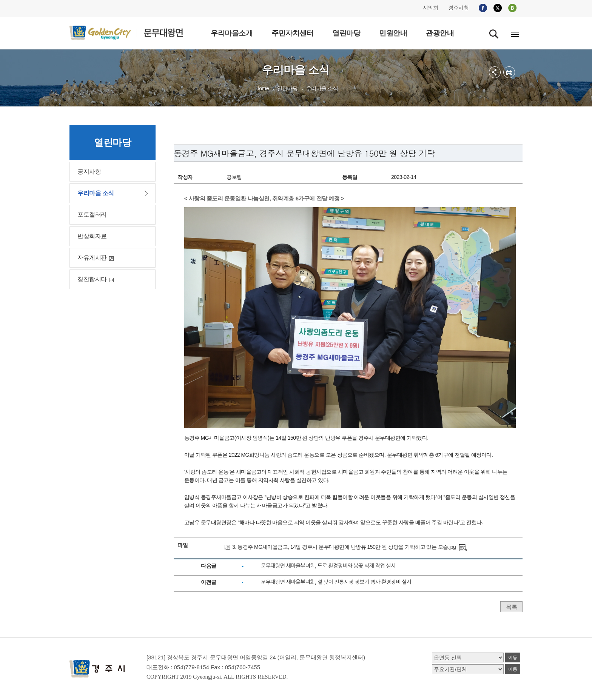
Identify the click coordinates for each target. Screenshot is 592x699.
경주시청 (458, 8)
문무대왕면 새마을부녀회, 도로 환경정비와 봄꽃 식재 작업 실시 (328, 565)
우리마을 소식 (322, 88)
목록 (511, 607)
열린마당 (287, 88)
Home (262, 88)
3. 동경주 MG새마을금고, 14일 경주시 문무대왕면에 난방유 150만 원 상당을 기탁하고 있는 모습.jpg (344, 547)
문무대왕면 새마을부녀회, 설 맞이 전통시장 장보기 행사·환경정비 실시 (336, 582)
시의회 (430, 8)
